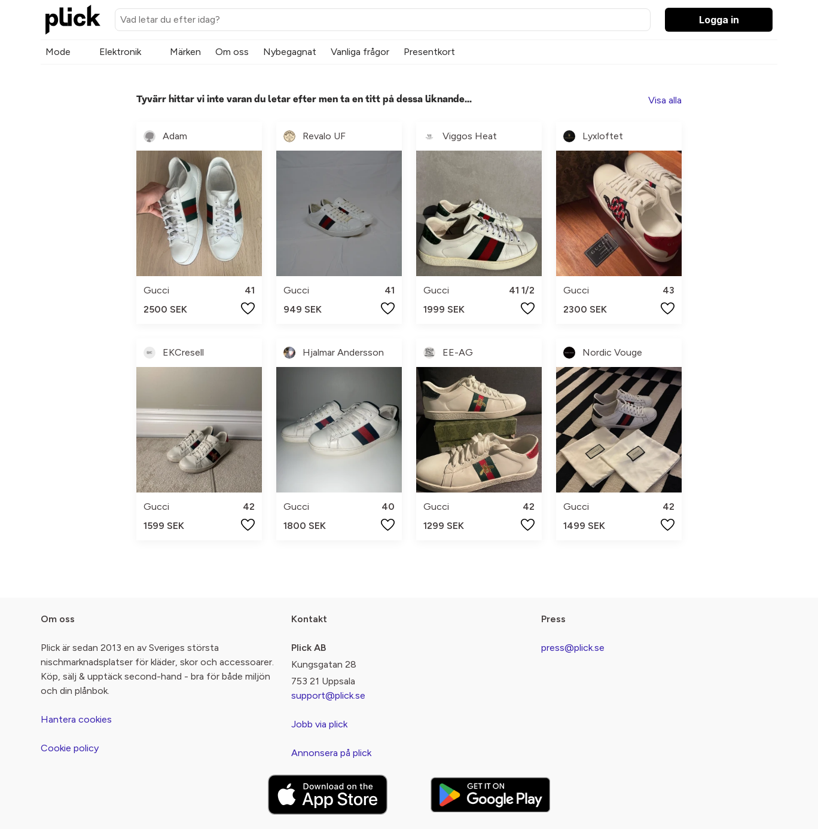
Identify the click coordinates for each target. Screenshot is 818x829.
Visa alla (665, 100)
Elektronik (120, 51)
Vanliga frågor (360, 51)
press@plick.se (573, 647)
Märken (185, 51)
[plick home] (72, 20)
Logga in (719, 20)
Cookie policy (70, 748)
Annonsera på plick (331, 752)
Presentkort (429, 51)
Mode (58, 51)
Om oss (232, 51)
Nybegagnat (289, 51)
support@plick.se (328, 695)
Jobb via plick (319, 724)
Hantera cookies (76, 719)
